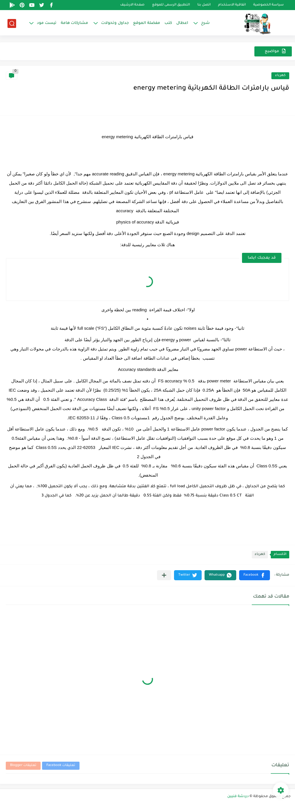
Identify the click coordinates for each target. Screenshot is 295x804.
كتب (168, 23)
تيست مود (46, 23)
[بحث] (11, 23)
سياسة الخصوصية (268, 5)
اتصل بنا (204, 5)
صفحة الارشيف (132, 5)
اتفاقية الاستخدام (232, 5)
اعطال (182, 23)
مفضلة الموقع (146, 23)
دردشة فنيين (238, 796)
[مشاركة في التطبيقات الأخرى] (164, 575)
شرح (205, 23)
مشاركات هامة (74, 23)
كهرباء (280, 75)
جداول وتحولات (115, 23)
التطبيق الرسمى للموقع (171, 5)
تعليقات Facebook (60, 765)
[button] (254, 575)
